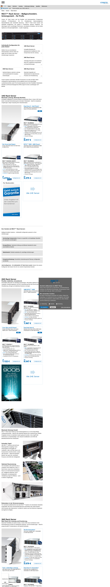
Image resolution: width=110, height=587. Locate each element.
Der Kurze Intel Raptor (9, 144)
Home (9, 6)
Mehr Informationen (65, 307)
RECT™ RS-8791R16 (29, 546)
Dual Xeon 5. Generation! (31, 568)
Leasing (20, 6)
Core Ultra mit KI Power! (9, 327)
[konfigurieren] (38, 139)
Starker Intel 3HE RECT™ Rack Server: (33, 554)
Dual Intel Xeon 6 (29, 327)
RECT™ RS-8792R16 (29, 584)
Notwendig (43, 303)
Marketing (59, 303)
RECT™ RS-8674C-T (7, 344)
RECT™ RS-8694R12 (29, 344)
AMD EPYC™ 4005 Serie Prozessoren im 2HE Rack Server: (33, 313)
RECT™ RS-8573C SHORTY (9, 161)
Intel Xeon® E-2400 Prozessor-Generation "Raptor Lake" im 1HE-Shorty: (11, 168)
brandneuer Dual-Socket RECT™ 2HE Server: (33, 351)
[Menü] (8, 574)
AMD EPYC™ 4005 (29, 289)
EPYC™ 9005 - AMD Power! (32, 144)
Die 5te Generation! (29, 529)
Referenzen (44, 6)
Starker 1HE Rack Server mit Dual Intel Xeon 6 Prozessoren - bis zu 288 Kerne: (33, 130)
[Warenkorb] (4, 8)
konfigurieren (37, 139)
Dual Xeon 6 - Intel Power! (31, 106)
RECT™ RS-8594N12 (29, 123)
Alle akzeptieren (44, 307)
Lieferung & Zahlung (29, 6)
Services (15, 6)
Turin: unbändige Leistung (10, 568)
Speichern (53, 307)
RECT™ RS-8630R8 (28, 306)
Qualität (38, 6)
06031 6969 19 (25, 8)
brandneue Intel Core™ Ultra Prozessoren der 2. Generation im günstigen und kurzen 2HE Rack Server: (11, 351)
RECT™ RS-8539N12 (29, 161)
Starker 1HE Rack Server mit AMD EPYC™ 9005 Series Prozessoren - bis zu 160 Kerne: (33, 168)
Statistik (51, 303)
